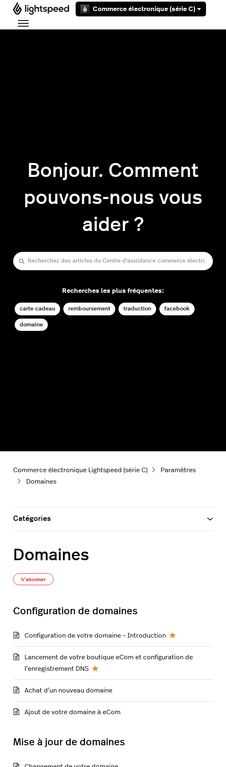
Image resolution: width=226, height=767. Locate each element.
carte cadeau (37, 308)
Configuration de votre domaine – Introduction (95, 635)
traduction (137, 308)
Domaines (41, 481)
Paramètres (178, 470)
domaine (31, 324)
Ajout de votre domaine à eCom (73, 712)
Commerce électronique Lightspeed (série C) (80, 470)
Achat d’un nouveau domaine (68, 690)
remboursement (89, 308)
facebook (177, 308)
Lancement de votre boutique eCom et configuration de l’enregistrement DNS (109, 663)
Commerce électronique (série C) (141, 9)
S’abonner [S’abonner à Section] (33, 579)
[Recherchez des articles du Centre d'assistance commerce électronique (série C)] (113, 261)
